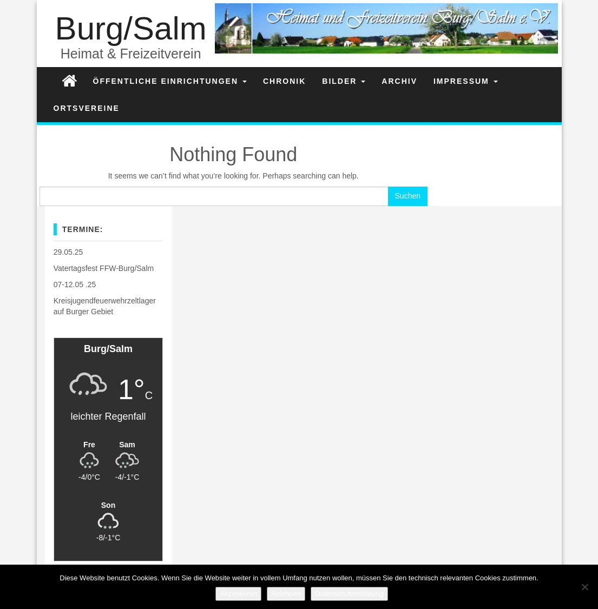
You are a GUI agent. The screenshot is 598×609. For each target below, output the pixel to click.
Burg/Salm (131, 28)
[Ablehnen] (584, 586)
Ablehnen (286, 594)
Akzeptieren (238, 594)
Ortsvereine (87, 108)
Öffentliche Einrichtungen (170, 81)
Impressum (465, 81)
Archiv (399, 81)
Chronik (284, 81)
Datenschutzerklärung (349, 594)
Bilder (343, 81)
